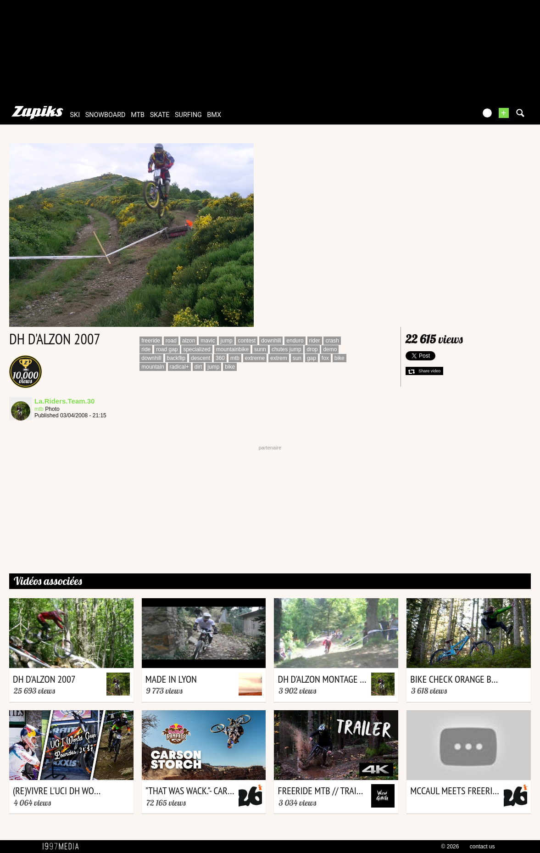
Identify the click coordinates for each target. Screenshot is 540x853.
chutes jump (286, 349)
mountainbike (232, 349)
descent (200, 358)
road (171, 340)
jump (227, 340)
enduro (294, 340)
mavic (207, 340)
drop (311, 349)
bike (339, 358)
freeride (150, 340)
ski (75, 115)
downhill (271, 340)
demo (330, 349)
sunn (260, 349)
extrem (278, 358)
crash (332, 340)
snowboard (105, 115)
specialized (196, 349)
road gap (167, 349)
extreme (255, 358)
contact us (482, 846)
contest (247, 340)
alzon (188, 340)
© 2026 (450, 846)
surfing (188, 115)
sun (297, 358)
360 (220, 358)
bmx (214, 115)
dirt (198, 367)
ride (145, 349)
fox (325, 358)
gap (311, 358)
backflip (176, 358)
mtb (138, 115)
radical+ (179, 367)
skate (160, 115)
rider (314, 340)
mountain (152, 367)
